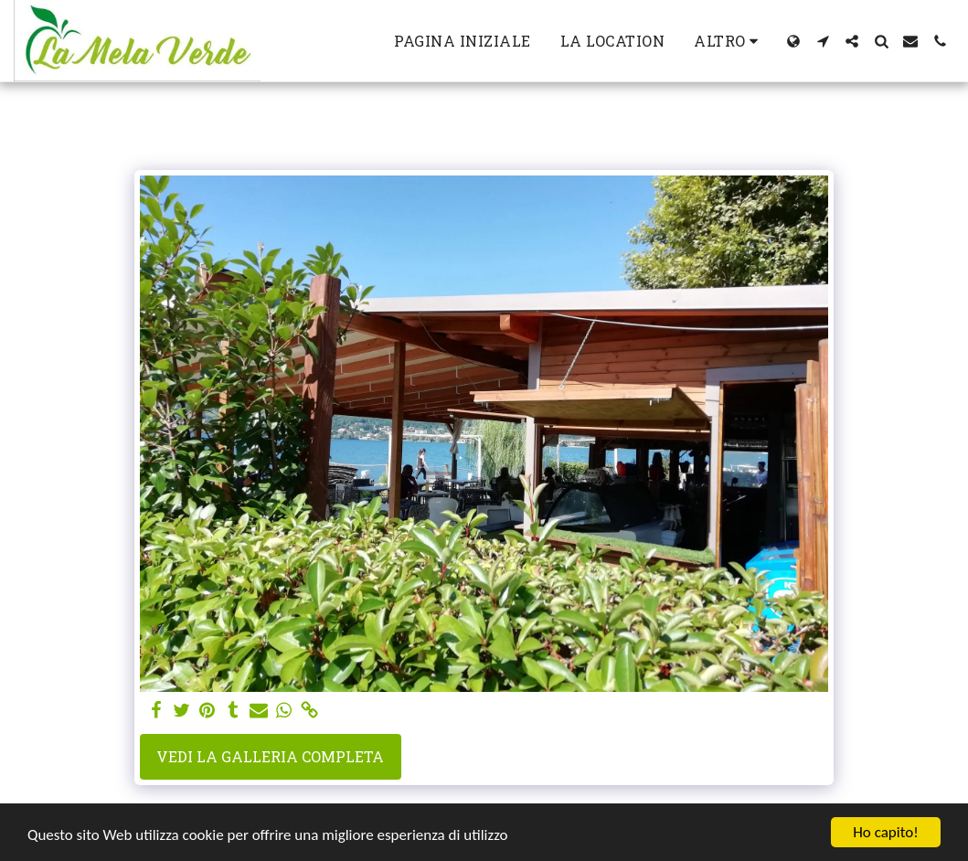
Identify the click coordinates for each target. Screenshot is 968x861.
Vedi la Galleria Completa (270, 756)
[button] (822, 41)
